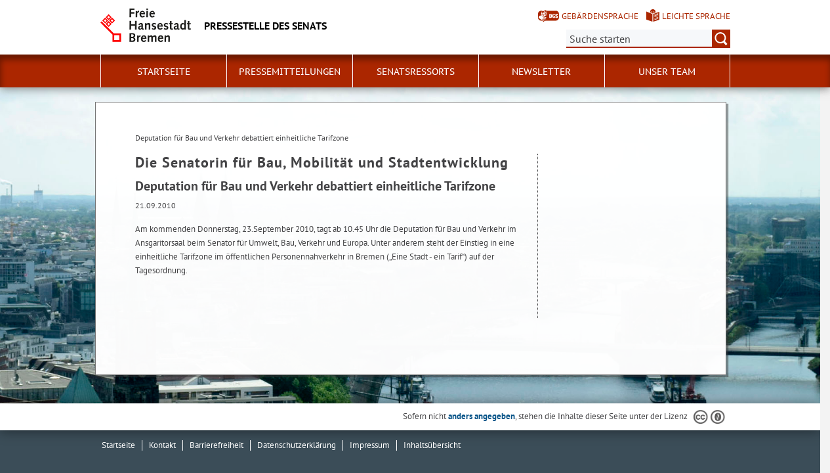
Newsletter (541, 72)
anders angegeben (481, 416)
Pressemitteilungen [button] (290, 72)
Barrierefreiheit (216, 445)
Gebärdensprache (600, 16)
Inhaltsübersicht (432, 445)
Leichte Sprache (696, 16)
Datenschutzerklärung (296, 445)
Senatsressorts (416, 72)
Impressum (370, 445)
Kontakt (162, 445)
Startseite (163, 72)
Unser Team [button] (666, 72)
